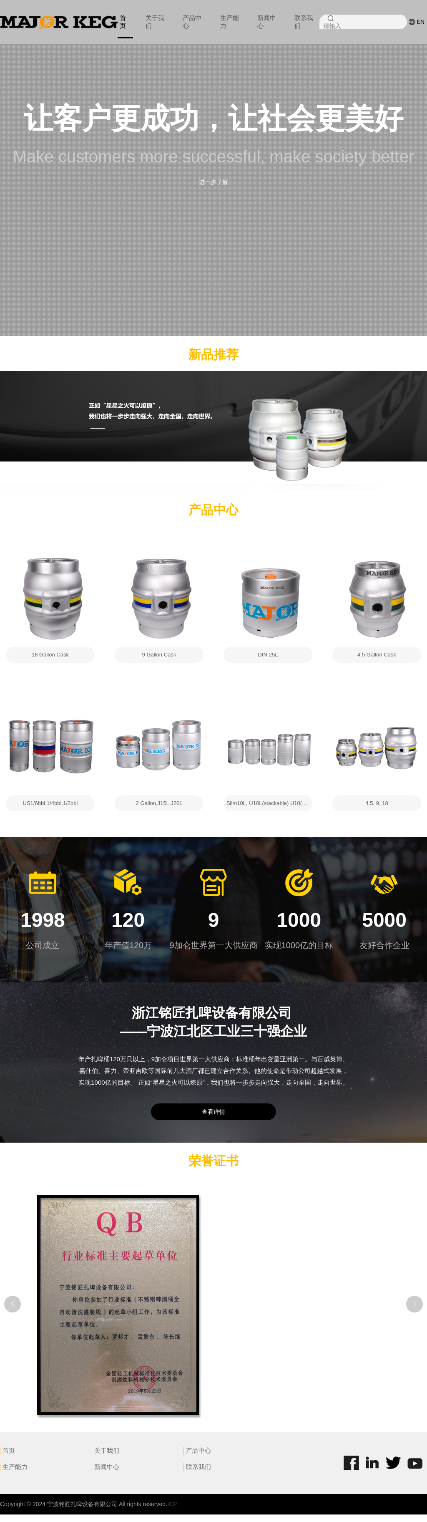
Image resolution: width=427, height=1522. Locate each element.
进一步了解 (213, 182)
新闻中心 (266, 21)
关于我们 (155, 21)
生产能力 (229, 21)
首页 (123, 21)
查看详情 (213, 1119)
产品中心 (192, 21)
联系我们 (303, 21)
